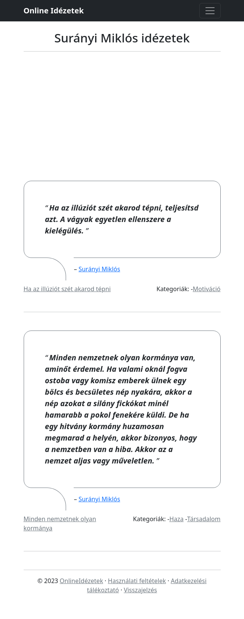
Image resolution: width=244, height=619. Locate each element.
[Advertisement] (122, 123)
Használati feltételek (137, 581)
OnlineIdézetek (81, 581)
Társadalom (203, 519)
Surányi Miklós (99, 269)
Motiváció (207, 289)
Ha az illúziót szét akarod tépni (67, 289)
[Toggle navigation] (210, 10)
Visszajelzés (140, 590)
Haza (176, 519)
